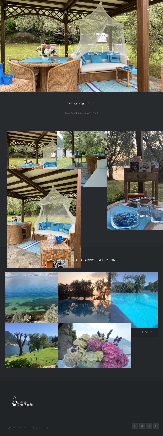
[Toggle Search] (148, 8)
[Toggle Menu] (157, 9)
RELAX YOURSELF (81, 103)
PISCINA (147, 332)
